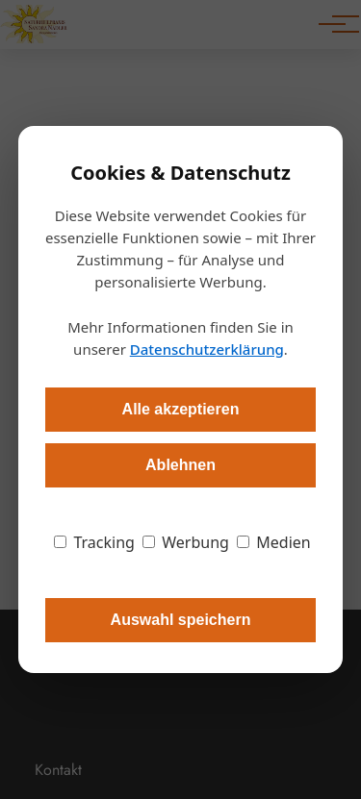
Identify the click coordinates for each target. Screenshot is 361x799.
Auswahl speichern (181, 620)
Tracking (94, 542)
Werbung (185, 542)
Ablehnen (180, 465)
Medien (274, 542)
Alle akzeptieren (181, 409)
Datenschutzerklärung (207, 349)
